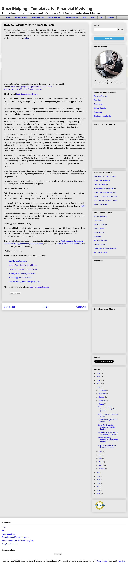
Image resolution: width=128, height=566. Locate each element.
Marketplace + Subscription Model (22, 273)
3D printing (78, 241)
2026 (99, 373)
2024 (99, 380)
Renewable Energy (100, 240)
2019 (99, 480)
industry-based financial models (69, 244)
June (100, 455)
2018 (99, 483)
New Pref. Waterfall (101, 184)
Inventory (97, 236)
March (101, 465)
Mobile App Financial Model (20, 277)
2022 (99, 387)
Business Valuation (100, 224)
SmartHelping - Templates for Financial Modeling (47, 8)
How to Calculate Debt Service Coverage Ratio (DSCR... (107, 409)
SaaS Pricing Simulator (18, 261)
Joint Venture (98, 104)
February (102, 469)
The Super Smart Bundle (102, 116)
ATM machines (67, 241)
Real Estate (98, 100)
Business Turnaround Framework (105, 196)
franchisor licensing (11, 244)
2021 (99, 473)
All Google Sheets (100, 252)
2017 (99, 487)
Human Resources (100, 244)
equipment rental (36, 244)
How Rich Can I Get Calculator (105, 176)
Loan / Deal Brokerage (102, 180)
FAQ (101, 17)
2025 (99, 377)
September (102, 400)
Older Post (81, 306)
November (102, 394)
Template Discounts (71, 17)
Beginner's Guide (37, 17)
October (102, 397)
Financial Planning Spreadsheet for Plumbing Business (108, 440)
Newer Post (9, 306)
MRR (83, 206)
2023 (99, 384)
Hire (84, 17)
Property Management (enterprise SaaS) (24, 282)
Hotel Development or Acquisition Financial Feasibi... (106, 427)
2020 (99, 476)
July (100, 451)
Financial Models (21, 17)
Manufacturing (99, 232)
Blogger (122, 561)
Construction (98, 220)
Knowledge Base (8, 534)
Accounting (98, 112)
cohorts (27, 38)
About (93, 17)
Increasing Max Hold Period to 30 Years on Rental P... (108, 433)
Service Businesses (100, 216)
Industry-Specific (100, 108)
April (101, 462)
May (100, 458)
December (102, 390)
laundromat (24, 244)
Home (8, 17)
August (101, 404)
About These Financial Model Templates (18, 540)
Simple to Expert (54, 17)
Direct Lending (99, 228)
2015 (99, 494)
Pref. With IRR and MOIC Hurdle (105, 200)
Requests (111, 17)
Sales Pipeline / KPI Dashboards (105, 248)
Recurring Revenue (100, 96)
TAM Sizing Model (100, 204)
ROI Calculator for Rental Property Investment (107, 446)
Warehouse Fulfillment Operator (105, 188)
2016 (99, 490)
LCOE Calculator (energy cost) (104, 192)
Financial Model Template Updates (15, 537)
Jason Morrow (102, 561)
